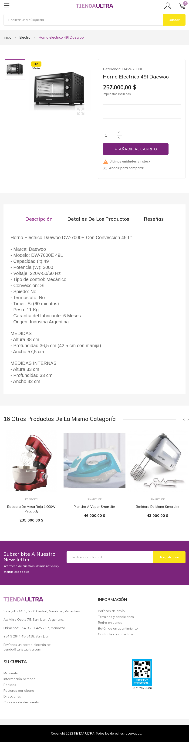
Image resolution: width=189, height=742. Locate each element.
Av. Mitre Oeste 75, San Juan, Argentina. (33, 619)
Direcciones (12, 696)
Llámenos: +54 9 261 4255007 (26, 628)
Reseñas (154, 219)
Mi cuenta (10, 673)
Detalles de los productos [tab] (98, 219)
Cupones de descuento (21, 702)
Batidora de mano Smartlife (157, 507)
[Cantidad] (110, 135)
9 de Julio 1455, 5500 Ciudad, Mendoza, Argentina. (42, 611)
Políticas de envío (111, 611)
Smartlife (94, 499)
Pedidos (9, 685)
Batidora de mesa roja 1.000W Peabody (31, 509)
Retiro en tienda (110, 622)
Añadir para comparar (123, 168)
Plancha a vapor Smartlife (94, 507)
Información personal (19, 679)
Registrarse (169, 557)
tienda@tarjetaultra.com (22, 649)
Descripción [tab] (39, 219)
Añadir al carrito (137, 149)
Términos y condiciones (116, 617)
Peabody (31, 499)
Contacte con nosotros (115, 634)
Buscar (174, 20)
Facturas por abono (18, 690)
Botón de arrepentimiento (118, 628)
